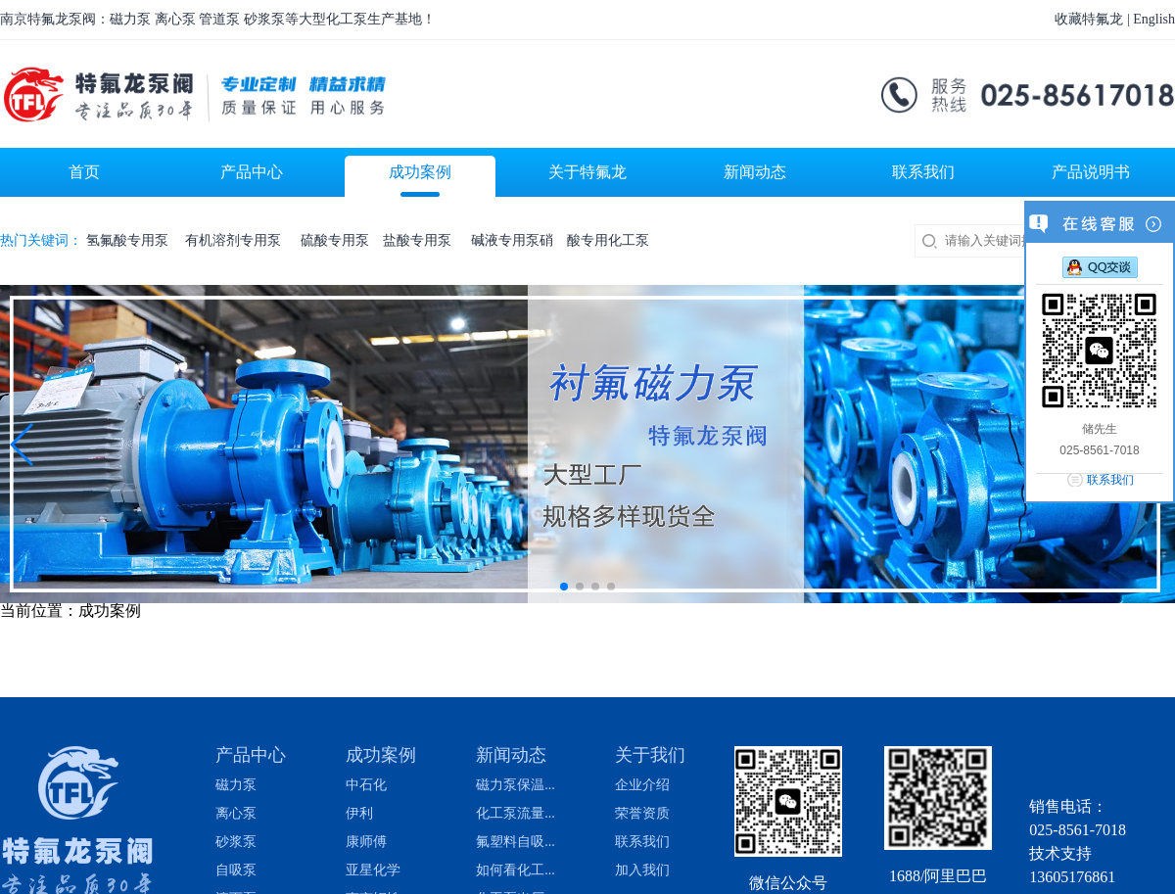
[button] (23, 444)
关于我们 (650, 755)
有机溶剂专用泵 (236, 240)
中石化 (366, 785)
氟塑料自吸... (515, 842)
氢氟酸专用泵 (129, 240)
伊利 (359, 814)
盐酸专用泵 (420, 240)
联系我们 (642, 842)
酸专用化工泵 (608, 240)
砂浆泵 (236, 842)
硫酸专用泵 (335, 240)
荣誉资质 (642, 814)
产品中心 (250, 755)
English (1154, 19)
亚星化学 (373, 870)
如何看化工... (515, 870)
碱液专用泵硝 (512, 240)
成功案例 (381, 755)
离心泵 (236, 814)
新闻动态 (511, 755)
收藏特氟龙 (1089, 19)
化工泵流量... (515, 814)
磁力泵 (236, 785)
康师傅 (366, 842)
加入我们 (642, 870)
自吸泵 (236, 870)
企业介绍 (642, 785)
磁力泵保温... (515, 785)
